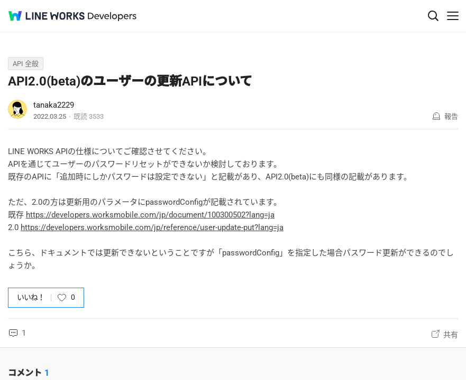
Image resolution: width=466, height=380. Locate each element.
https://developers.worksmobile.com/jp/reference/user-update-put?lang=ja (152, 227)
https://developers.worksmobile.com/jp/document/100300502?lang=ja (150, 215)
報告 (451, 116)
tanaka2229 (53, 105)
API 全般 (26, 64)
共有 (450, 334)
